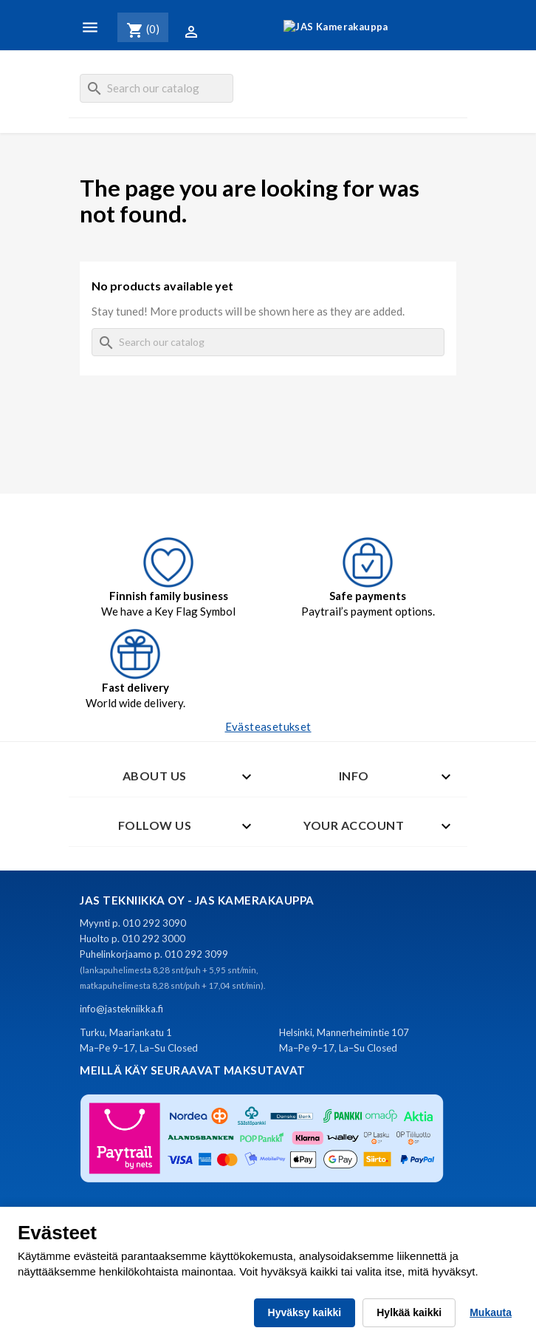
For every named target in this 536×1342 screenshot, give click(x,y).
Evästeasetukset (268, 726)
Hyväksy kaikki (305, 1312)
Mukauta (491, 1312)
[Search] (156, 88)
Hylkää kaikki (409, 1312)
